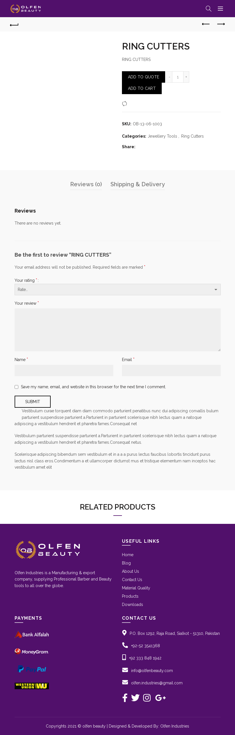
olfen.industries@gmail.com (157, 683)
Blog (126, 563)
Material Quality (136, 588)
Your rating (26, 280)
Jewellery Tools (162, 136)
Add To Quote (143, 77)
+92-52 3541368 (145, 645)
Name (21, 359)
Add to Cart (142, 88)
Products (130, 596)
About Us (130, 571)
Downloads (132, 604)
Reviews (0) (86, 184)
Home (127, 554)
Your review (27, 303)
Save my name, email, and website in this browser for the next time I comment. (93, 387)
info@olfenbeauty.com (152, 670)
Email (128, 359)
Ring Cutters (192, 136)
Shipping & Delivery (137, 184)
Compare (138, 103)
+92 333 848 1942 (145, 658)
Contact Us (132, 579)
